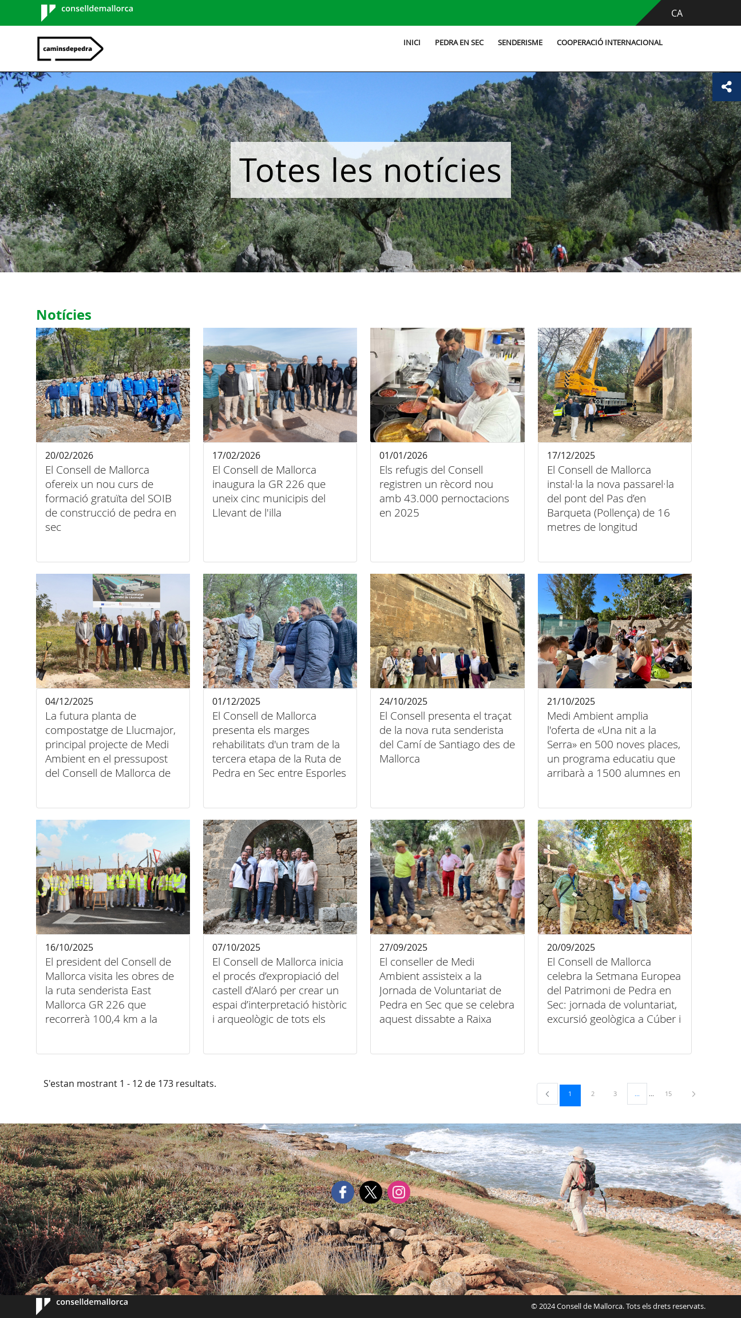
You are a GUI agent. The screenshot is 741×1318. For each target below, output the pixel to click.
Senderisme (520, 42)
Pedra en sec (459, 42)
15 (672, 1093)
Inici (412, 42)
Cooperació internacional (610, 42)
